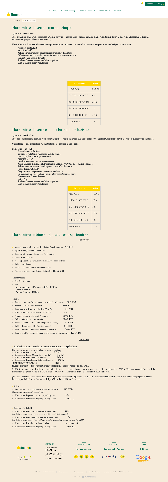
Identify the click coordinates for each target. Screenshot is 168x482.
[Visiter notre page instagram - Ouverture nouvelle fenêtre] (81, 457)
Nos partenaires (79, 472)
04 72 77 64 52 (54, 454)
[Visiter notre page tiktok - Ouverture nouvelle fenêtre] (92, 457)
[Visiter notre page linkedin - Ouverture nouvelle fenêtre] (86, 457)
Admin (106, 472)
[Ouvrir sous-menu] (57, 10)
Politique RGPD (118, 472)
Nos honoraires (64, 472)
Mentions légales (94, 472)
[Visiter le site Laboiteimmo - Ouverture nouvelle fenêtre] (88, 477)
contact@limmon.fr (53, 458)
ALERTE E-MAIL (104, 11)
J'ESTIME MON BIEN (87, 11)
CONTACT (117, 11)
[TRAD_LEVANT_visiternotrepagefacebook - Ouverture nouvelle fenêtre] (76, 457)
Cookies (131, 472)
